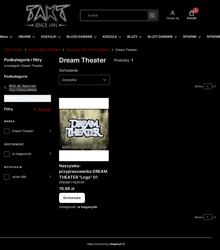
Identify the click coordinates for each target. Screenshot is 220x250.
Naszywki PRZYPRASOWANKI (87, 50)
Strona (199, 86)
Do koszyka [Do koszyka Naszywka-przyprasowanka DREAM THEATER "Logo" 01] (72, 198)
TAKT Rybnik (13, 50)
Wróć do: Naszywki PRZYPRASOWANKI (20, 87)
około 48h (19, 177)
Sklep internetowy (104, 243)
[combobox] (112, 15)
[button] (152, 15)
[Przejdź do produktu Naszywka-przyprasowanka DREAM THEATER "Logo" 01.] (84, 129)
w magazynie (21, 154)
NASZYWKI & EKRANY (44, 50)
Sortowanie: (69, 70)
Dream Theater (22, 131)
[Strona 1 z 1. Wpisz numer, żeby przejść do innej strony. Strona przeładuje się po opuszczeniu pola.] (208, 86)
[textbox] (84, 80)
